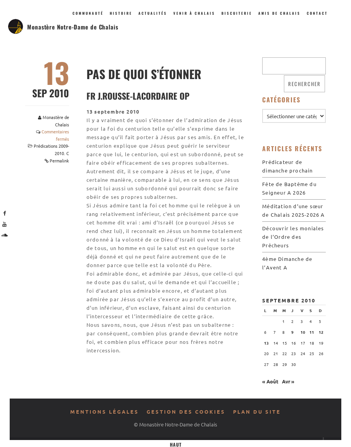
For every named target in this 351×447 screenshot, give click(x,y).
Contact (317, 13)
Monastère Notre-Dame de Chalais (72, 26)
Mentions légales (104, 411)
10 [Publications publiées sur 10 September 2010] (303, 332)
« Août (270, 381)
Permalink (59, 160)
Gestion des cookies (186, 411)
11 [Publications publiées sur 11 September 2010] (312, 332)
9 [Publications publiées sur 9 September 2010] (292, 332)
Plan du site (257, 411)
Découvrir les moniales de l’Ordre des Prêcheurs (293, 237)
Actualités (152, 13)
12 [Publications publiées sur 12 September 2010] (321, 332)
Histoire (121, 13)
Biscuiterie (236, 13)
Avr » (288, 381)
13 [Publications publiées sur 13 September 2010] (266, 343)
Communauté (88, 13)
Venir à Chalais (194, 13)
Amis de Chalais (279, 13)
